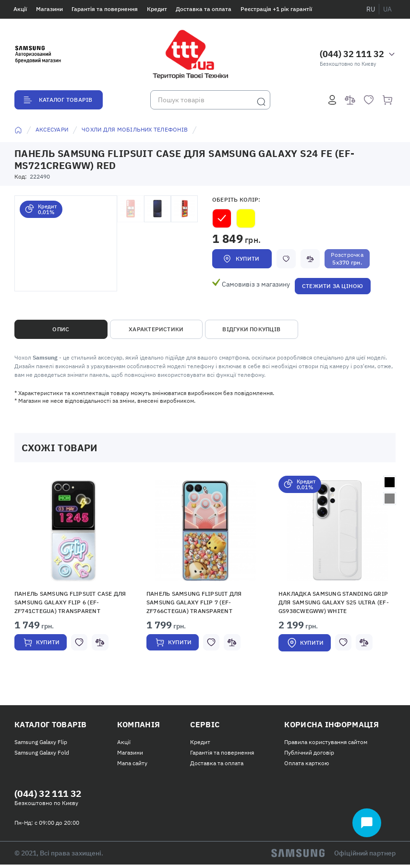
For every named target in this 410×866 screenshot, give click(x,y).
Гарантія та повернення (105, 8)
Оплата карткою (306, 764)
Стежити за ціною (332, 285)
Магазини (49, 8)
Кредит (157, 8)
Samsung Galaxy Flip (40, 742)
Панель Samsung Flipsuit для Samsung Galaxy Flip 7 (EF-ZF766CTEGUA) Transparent (193, 602)
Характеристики (156, 329)
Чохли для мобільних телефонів (135, 129)
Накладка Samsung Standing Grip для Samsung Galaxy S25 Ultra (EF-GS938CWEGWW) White (333, 602)
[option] (73, 574)
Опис (60, 329)
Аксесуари (52, 129)
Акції (20, 8)
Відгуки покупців (251, 329)
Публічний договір (309, 753)
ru (370, 9)
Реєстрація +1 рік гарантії (276, 8)
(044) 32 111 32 (352, 54)
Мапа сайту (132, 764)
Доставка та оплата (203, 8)
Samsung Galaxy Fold (41, 753)
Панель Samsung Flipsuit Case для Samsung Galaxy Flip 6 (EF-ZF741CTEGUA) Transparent (70, 602)
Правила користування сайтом (325, 742)
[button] (73, 530)
